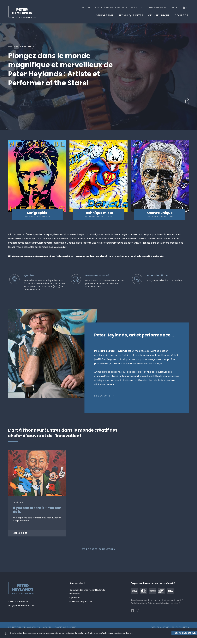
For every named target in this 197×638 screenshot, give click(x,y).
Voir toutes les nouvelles (98, 549)
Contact (181, 15)
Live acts (136, 7)
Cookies (47, 627)
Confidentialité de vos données (24, 627)
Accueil (86, 7)
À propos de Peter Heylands (111, 7)
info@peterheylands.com (21, 605)
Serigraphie (105, 15)
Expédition (74, 597)
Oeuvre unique (159, 15)
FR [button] (173, 7)
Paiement (74, 593)
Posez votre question (80, 601)
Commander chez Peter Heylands (87, 589)
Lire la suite (104, 395)
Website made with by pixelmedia (170, 627)
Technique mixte (131, 15)
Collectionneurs (156, 7)
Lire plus (130, 633)
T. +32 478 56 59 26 (18, 601)
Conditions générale (65, 627)
